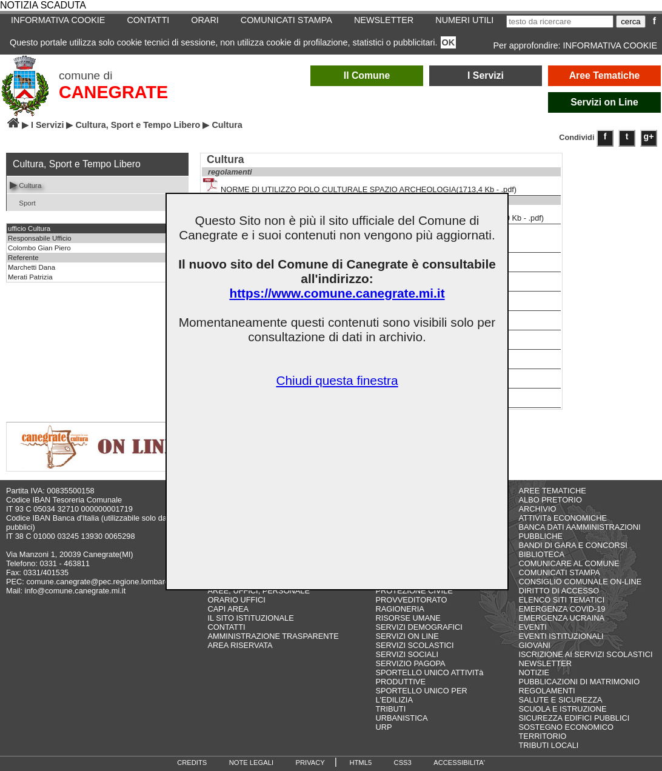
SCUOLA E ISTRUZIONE (563, 708)
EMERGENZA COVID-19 (562, 608)
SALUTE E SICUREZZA (561, 699)
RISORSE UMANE (407, 617)
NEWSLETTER (383, 20)
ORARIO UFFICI (236, 599)
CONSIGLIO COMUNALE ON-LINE (580, 581)
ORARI (205, 20)
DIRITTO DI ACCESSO (559, 590)
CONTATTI (148, 20)
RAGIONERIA (399, 608)
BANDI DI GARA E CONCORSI (573, 545)
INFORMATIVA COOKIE (58, 20)
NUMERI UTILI (464, 20)
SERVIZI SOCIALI (406, 654)
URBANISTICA (401, 718)
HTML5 (360, 762)
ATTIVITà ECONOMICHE (563, 517)
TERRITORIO (543, 736)
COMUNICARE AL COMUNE (569, 563)
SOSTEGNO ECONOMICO (566, 727)
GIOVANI (534, 645)
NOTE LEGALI (251, 762)
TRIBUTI (390, 708)
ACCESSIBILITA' (459, 762)
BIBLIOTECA (541, 554)
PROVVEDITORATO (411, 599)
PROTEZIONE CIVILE (413, 590)
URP (383, 727)
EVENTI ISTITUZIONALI (561, 636)
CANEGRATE (113, 92)
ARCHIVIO (538, 508)
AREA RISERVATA (239, 645)
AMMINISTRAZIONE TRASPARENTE (272, 636)
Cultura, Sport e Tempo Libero (137, 125)
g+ (649, 136)
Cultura (25, 184)
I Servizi (485, 75)
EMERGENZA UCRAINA (562, 617)
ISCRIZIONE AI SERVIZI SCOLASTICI (586, 654)
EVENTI (533, 627)
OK (448, 42)
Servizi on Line (604, 102)
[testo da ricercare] (560, 21)
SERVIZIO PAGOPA (410, 663)
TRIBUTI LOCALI (549, 745)
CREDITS (192, 762)
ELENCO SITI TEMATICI (562, 599)
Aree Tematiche (604, 75)
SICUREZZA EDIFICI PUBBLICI (574, 718)
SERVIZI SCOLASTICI (414, 645)
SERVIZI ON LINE (406, 636)
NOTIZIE (534, 672)
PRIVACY (310, 762)
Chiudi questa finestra (337, 380)
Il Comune (367, 75)
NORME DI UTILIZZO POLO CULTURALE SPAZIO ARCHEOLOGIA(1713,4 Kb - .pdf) (360, 186)
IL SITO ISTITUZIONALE (250, 617)
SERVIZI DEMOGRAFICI (418, 627)
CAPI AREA (228, 608)
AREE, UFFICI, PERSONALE (258, 590)
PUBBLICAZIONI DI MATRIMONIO (579, 681)
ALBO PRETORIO (550, 499)
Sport (23, 202)
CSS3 (403, 762)
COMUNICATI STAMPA (286, 20)
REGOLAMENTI (547, 690)
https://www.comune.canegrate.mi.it (336, 293)
